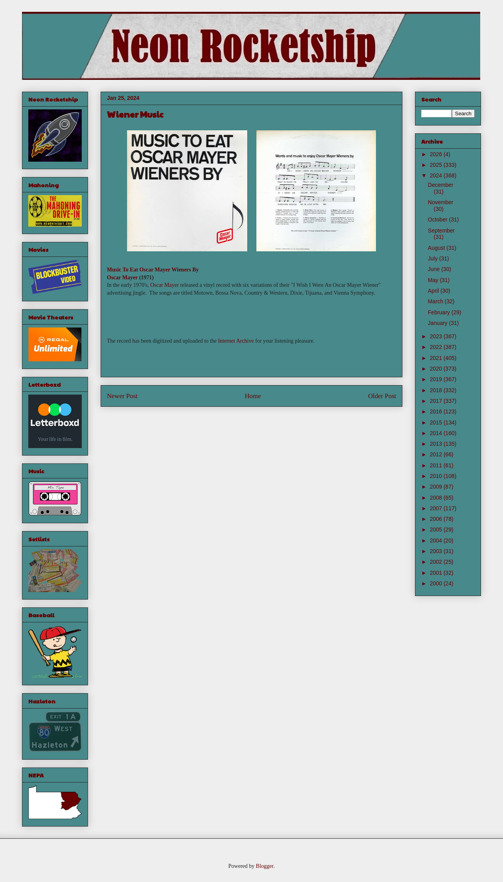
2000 (437, 583)
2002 (437, 562)
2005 (437, 529)
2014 (437, 433)
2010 (437, 476)
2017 (437, 401)
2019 (437, 379)
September (441, 230)
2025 (437, 165)
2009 (437, 486)
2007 (437, 508)
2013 (437, 444)
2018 (437, 390)
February (440, 312)
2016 (437, 411)
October (438, 219)
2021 (437, 358)
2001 (437, 573)
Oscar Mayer (122, 277)
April (434, 291)
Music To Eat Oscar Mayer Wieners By (153, 270)
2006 (437, 519)
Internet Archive (236, 341)
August (437, 248)
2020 (437, 368)
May (434, 280)
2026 (437, 154)
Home (253, 396)
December (440, 185)
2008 (437, 498)
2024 (437, 175)
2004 (437, 540)
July (433, 258)
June (434, 269)
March (436, 301)
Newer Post (122, 396)
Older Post (382, 396)
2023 (437, 336)
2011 (437, 465)
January (438, 323)
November (440, 202)
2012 (437, 454)
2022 (437, 347)
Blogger (264, 866)
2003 (437, 551)
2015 (437, 422)
